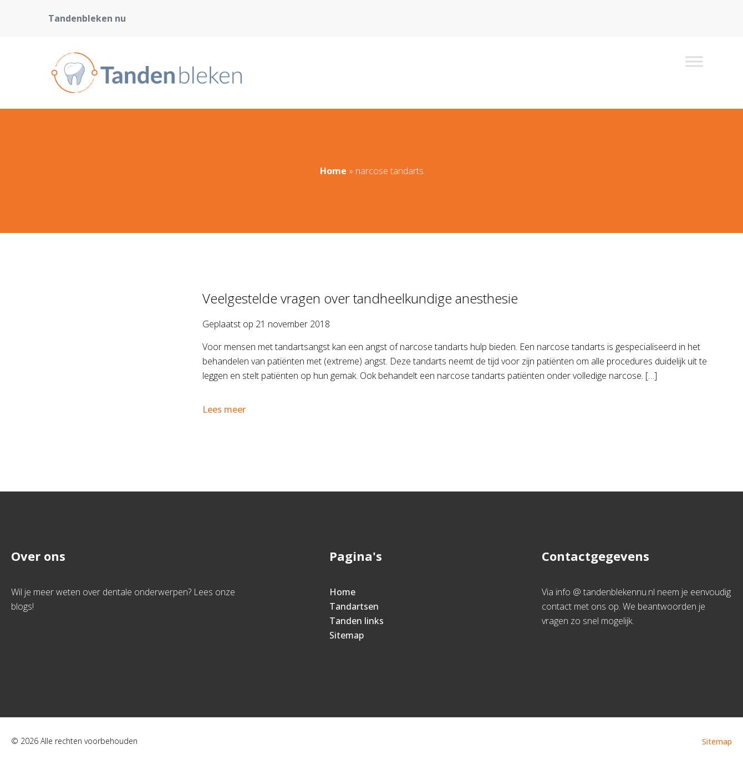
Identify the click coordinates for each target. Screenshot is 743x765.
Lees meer (225, 409)
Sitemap (346, 635)
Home (333, 171)
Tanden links (356, 621)
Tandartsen (354, 606)
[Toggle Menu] (694, 61)
